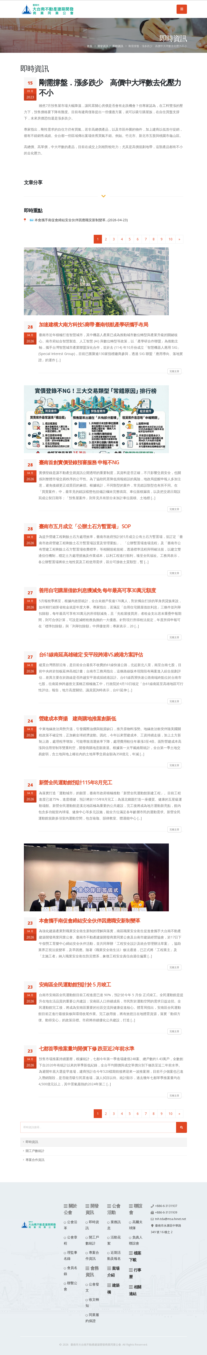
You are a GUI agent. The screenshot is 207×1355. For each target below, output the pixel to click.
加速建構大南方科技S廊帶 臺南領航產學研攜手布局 (93, 324)
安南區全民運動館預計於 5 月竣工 (75, 984)
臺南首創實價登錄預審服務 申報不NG (79, 462)
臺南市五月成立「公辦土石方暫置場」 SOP (85, 526)
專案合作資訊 (35, 1160)
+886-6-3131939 (166, 1212)
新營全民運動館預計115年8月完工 (75, 782)
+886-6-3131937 (166, 1206)
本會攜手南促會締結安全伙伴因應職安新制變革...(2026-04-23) (81, 220)
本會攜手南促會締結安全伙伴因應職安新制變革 (89, 920)
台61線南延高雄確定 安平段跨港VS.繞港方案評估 (91, 654)
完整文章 (174, 371)
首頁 (89, 46)
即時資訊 (118, 46)
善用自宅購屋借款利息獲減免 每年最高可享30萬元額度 (97, 590)
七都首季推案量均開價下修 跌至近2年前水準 (86, 1048)
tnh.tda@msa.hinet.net (167, 1224)
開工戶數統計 (35, 1151)
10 (170, 239)
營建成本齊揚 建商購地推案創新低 (77, 718)
